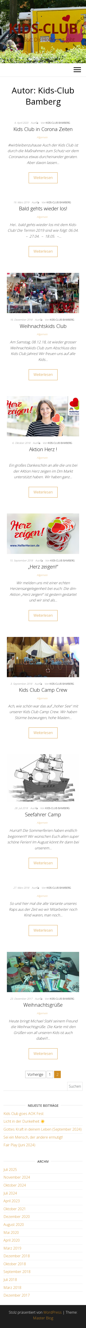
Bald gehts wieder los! (43, 208)
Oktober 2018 (14, 1263)
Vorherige (35, 1074)
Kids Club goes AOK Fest (23, 1113)
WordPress (52, 1312)
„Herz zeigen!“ (43, 566)
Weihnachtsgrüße (43, 1004)
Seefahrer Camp (43, 814)
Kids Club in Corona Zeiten (43, 129)
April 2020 (11, 1240)
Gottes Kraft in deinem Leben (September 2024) (42, 1129)
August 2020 (13, 1224)
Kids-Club (43, 28)
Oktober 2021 (14, 1208)
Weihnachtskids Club (43, 325)
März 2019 (12, 1248)
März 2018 (12, 1287)
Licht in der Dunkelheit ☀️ (24, 1121)
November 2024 (16, 1177)
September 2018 (17, 1271)
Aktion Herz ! (43, 449)
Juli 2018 (10, 1279)
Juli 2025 (10, 1169)
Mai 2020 (11, 1232)
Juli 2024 (10, 1193)
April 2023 (11, 1200)
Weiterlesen (43, 177)
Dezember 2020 (16, 1216)
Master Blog (43, 1317)
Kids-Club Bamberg (58, 122)
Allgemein (42, 137)
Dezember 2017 (16, 1295)
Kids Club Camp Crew (43, 689)
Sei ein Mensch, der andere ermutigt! (33, 1137)
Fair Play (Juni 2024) (19, 1144)
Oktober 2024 (14, 1185)
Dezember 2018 (16, 1255)
